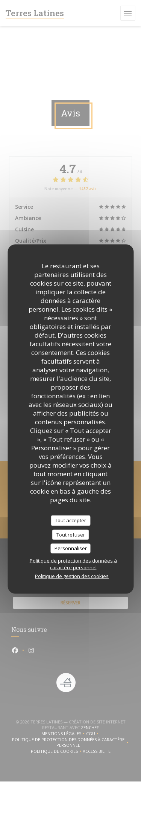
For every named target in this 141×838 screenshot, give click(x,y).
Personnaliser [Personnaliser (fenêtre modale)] (71, 548)
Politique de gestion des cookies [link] (72, 575)
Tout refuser (70, 534)
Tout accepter (70, 520)
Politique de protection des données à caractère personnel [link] (73, 563)
